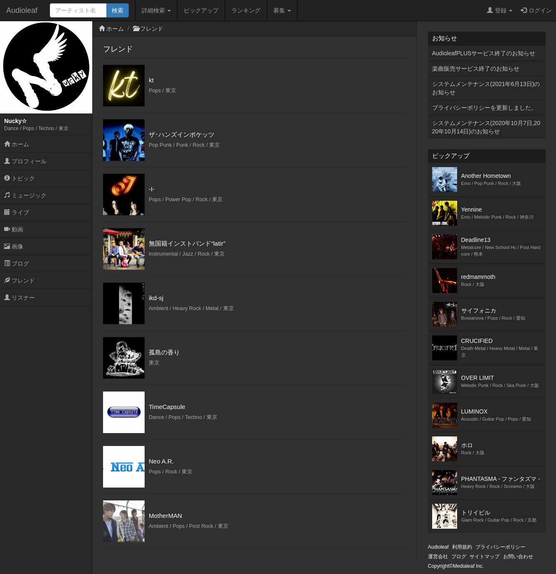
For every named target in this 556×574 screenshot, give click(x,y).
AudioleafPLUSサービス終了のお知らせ (484, 53)
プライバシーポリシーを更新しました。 (484, 107)
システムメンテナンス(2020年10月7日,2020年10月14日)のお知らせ (486, 127)
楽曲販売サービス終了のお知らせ (475, 68)
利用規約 (462, 547)
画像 (13, 246)
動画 (13, 229)
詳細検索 (156, 10)
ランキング (246, 10)
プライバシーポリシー (500, 547)
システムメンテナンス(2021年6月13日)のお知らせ (486, 88)
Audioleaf (21, 10)
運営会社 (438, 556)
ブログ (16, 263)
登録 (499, 10)
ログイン (536, 10)
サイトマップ (484, 556)
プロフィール (25, 161)
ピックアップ (201, 10)
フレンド (19, 280)
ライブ (16, 212)
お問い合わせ (518, 556)
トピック (19, 178)
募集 (282, 10)
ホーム (16, 144)
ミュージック (25, 195)
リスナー (19, 297)
